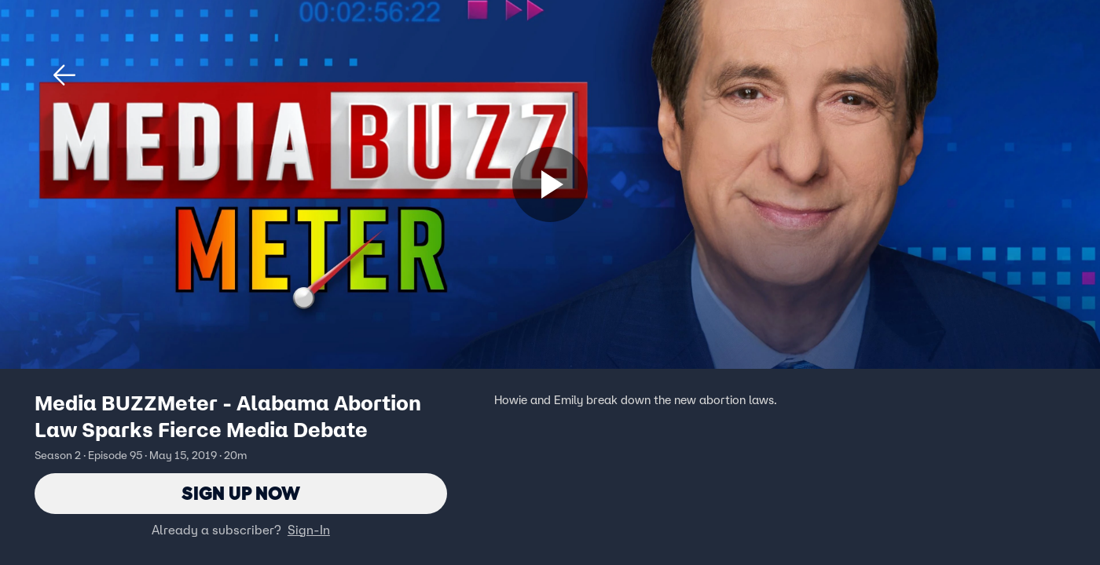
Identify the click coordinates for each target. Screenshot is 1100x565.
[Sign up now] (550, 184)
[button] (64, 75)
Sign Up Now (241, 493)
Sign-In (309, 530)
